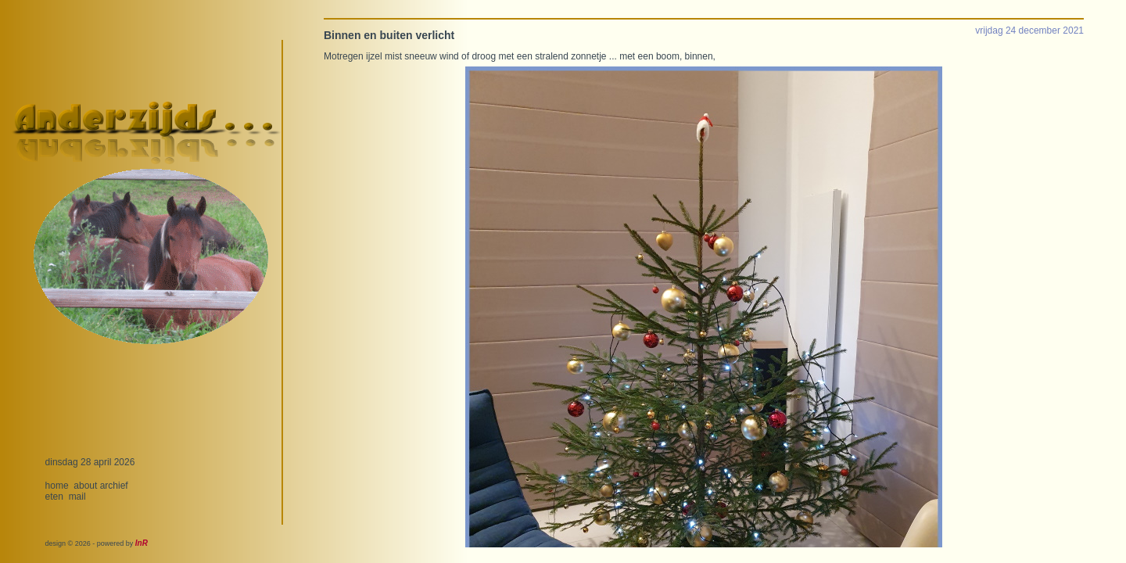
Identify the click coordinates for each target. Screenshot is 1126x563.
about (85, 485)
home (57, 485)
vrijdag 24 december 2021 (1029, 30)
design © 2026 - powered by (96, 543)
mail (77, 496)
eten (54, 496)
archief (114, 485)
